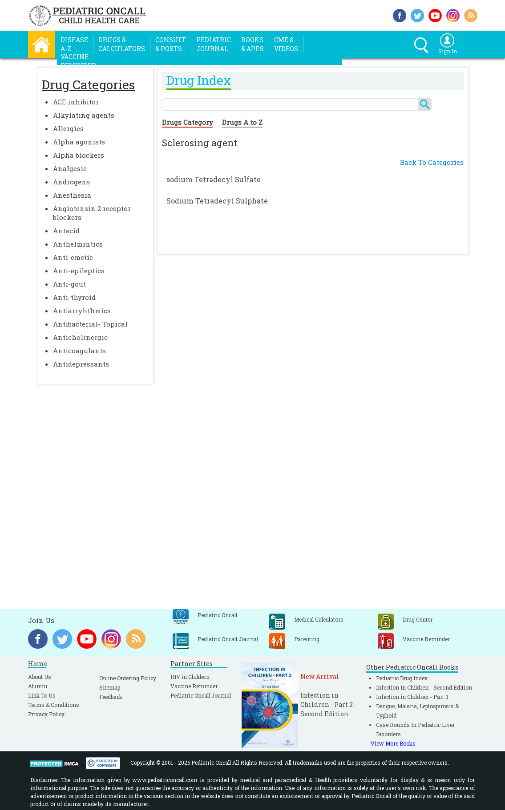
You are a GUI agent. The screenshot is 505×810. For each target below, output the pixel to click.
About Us (39, 676)
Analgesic (70, 168)
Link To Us (42, 695)
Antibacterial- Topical (90, 323)
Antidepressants (81, 363)
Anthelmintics (78, 243)
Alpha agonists (79, 141)
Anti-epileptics (79, 270)
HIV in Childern (190, 676)
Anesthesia (72, 195)
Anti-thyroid (74, 297)
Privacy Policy (46, 714)
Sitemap (109, 687)
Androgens (71, 181)
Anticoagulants (79, 350)
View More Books (393, 743)
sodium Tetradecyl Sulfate (213, 179)
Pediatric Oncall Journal (200, 695)
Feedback (110, 696)
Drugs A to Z (242, 122)
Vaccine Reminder (194, 686)
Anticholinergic (80, 337)
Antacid (66, 230)
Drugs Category (187, 122)
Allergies (68, 128)
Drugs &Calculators (121, 44)
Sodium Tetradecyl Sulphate (217, 200)
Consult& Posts (170, 44)
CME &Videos (286, 44)
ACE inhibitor (76, 101)
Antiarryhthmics (82, 310)
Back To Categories (432, 162)
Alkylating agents (83, 115)
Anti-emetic (73, 257)
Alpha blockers (78, 155)
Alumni (37, 686)
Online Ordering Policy (127, 678)
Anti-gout (69, 283)
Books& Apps (252, 44)
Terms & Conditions (53, 704)
